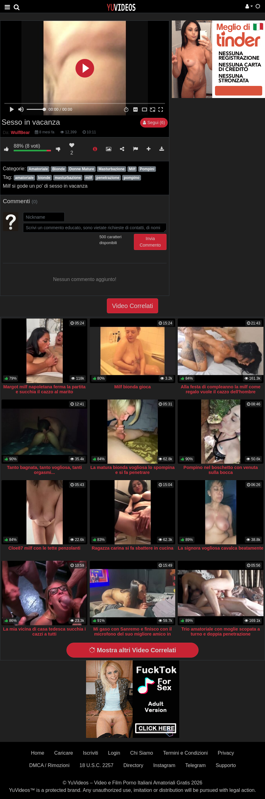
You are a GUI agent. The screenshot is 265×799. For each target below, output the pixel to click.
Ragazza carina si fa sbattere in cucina (132, 548)
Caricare (63, 753)
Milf (132, 169)
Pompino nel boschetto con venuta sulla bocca (221, 470)
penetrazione (107, 178)
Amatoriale (38, 169)
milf (88, 178)
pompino (131, 178)
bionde (44, 178)
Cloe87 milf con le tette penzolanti (44, 548)
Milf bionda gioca (132, 386)
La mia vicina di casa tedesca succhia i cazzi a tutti (44, 631)
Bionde (58, 169)
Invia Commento (150, 242)
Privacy (226, 753)
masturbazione (68, 178)
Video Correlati (132, 305)
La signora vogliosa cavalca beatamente (220, 548)
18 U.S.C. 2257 (96, 765)
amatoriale (24, 178)
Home (37, 753)
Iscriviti (90, 753)
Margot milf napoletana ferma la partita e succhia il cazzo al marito (44, 389)
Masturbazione (111, 169)
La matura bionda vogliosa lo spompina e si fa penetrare (132, 470)
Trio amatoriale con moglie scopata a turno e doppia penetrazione (220, 631)
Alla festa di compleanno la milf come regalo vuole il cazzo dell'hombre (221, 389)
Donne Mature (81, 169)
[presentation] (70, 246)
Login (114, 753)
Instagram (164, 765)
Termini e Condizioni (185, 753)
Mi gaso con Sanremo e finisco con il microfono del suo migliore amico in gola (132, 634)
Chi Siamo (141, 753)
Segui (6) (154, 122)
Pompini (147, 169)
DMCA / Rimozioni (49, 765)
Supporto (226, 765)
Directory (133, 765)
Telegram (195, 765)
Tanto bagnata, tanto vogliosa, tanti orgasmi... (44, 470)
